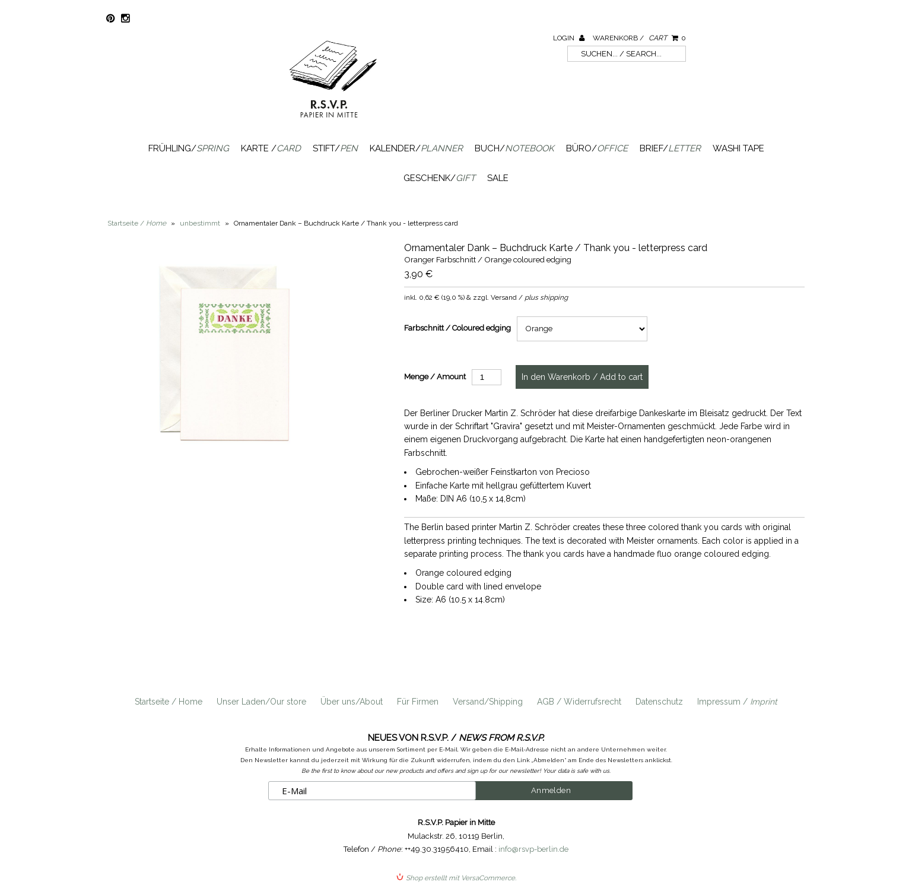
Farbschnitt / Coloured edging (457, 328)
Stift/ (335, 148)
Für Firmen (417, 701)
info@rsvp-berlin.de (533, 849)
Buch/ (514, 148)
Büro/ (597, 148)
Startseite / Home (168, 701)
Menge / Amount (435, 376)
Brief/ (670, 148)
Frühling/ (188, 148)
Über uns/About (351, 701)
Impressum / (737, 701)
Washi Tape (738, 148)
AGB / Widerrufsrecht (579, 701)
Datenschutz (659, 701)
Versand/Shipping (488, 701)
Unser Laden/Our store (261, 701)
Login (568, 38)
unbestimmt (200, 223)
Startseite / (136, 223)
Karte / (271, 148)
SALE (498, 178)
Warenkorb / (639, 38)
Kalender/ (416, 148)
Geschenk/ (439, 178)
